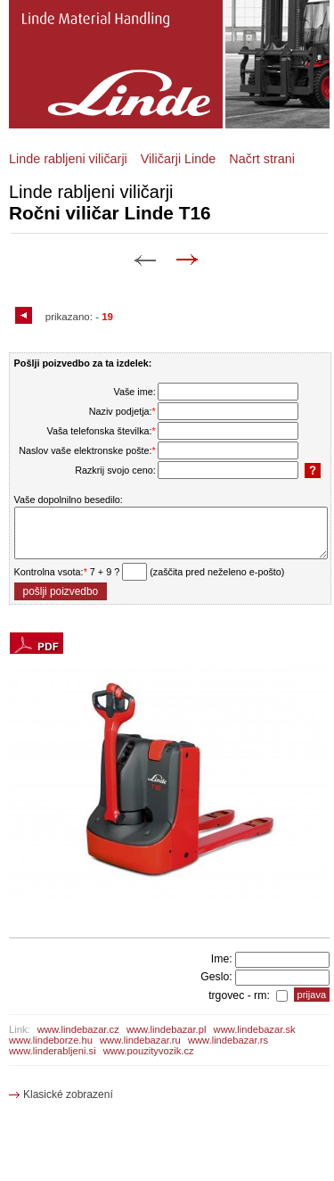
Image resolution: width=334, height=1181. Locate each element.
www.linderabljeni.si (52, 1050)
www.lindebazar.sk (255, 1029)
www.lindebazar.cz (78, 1029)
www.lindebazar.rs (228, 1040)
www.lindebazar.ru (140, 1040)
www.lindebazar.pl (166, 1029)
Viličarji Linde (178, 159)
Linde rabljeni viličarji (68, 159)
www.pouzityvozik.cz (148, 1050)
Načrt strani (262, 159)
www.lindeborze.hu (51, 1040)
